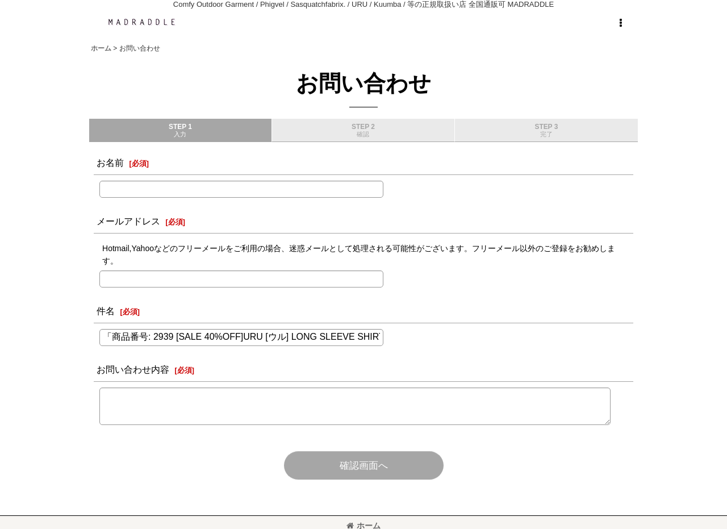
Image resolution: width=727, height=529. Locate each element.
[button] (620, 23)
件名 (106, 311)
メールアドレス (128, 221)
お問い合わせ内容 (133, 369)
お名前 (110, 162)
